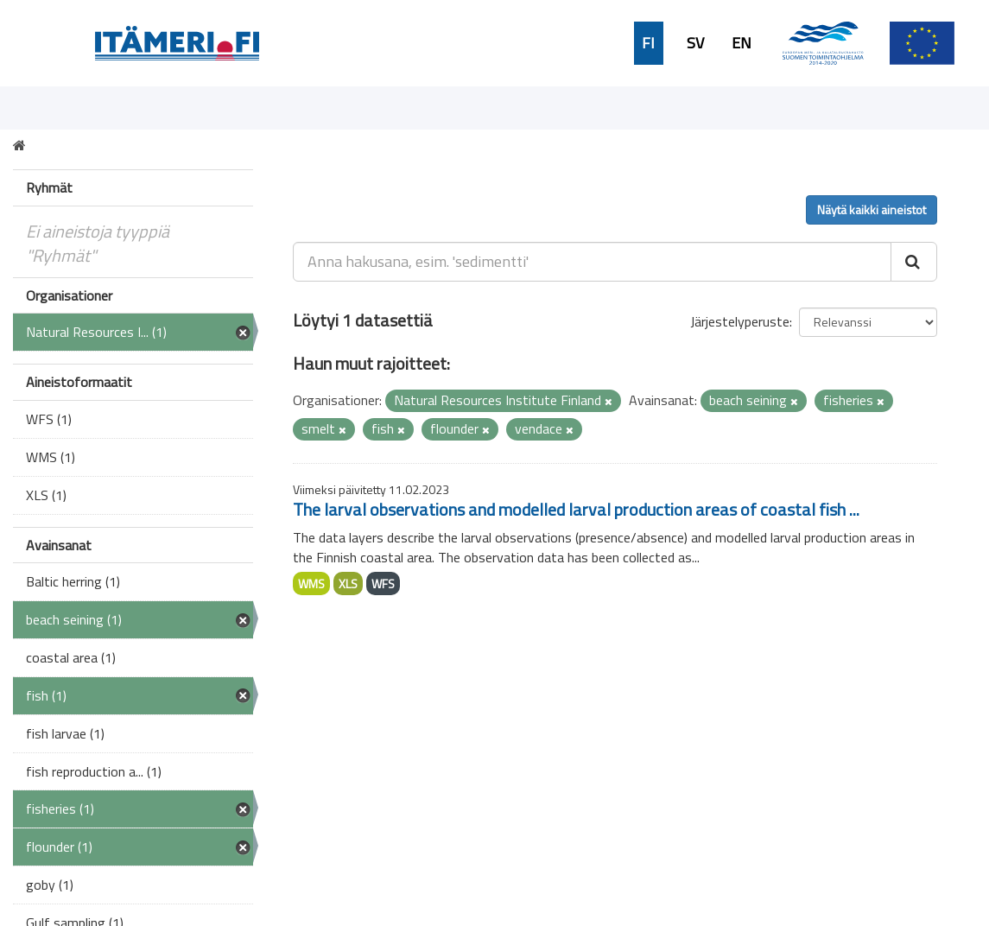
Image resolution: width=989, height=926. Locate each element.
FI (648, 43)
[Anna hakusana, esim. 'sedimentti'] (592, 262)
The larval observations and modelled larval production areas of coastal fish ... (576, 509)
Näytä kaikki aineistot (871, 209)
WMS (311, 583)
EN (741, 43)
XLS (348, 583)
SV (695, 43)
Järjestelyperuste (739, 321)
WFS (383, 583)
